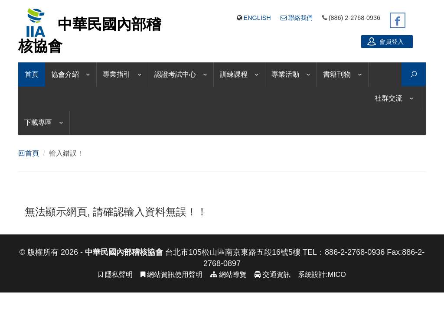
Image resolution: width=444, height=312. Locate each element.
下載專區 (38, 122)
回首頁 (28, 153)
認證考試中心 (175, 74)
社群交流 (388, 98)
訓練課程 (234, 74)
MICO (337, 274)
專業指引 (117, 74)
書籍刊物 (337, 74)
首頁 (32, 74)
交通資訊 (272, 274)
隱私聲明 (115, 274)
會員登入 (385, 41)
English (257, 17)
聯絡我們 (297, 17)
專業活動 (285, 74)
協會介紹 (65, 74)
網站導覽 (228, 274)
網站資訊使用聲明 (171, 274)
